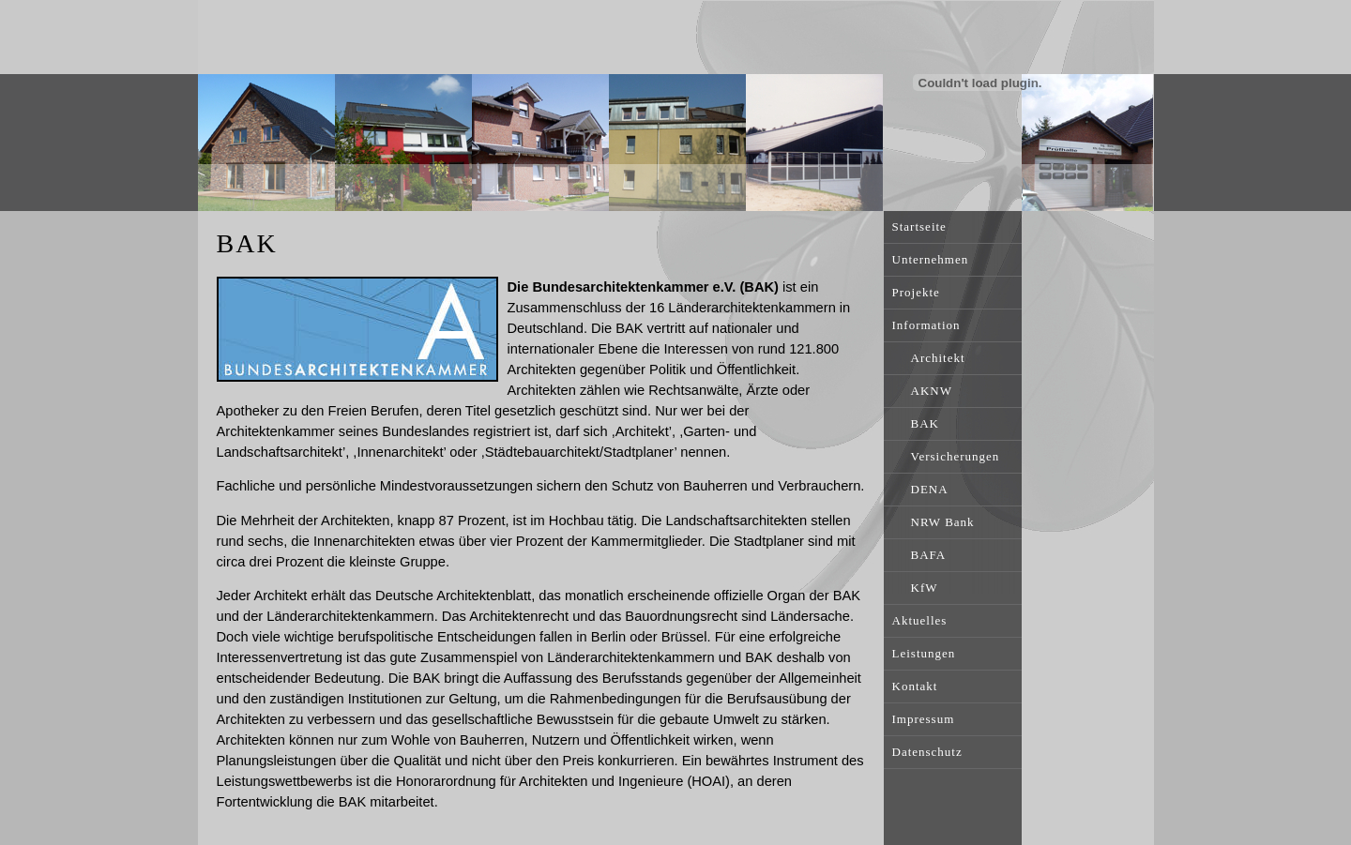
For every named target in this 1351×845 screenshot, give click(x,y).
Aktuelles (920, 620)
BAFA (929, 555)
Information (926, 325)
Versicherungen (955, 456)
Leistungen (924, 653)
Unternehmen (930, 259)
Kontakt (915, 686)
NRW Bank (943, 522)
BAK (925, 423)
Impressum (923, 719)
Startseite (919, 226)
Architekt (938, 358)
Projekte (916, 292)
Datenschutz (927, 752)
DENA (930, 489)
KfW (924, 588)
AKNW (931, 391)
